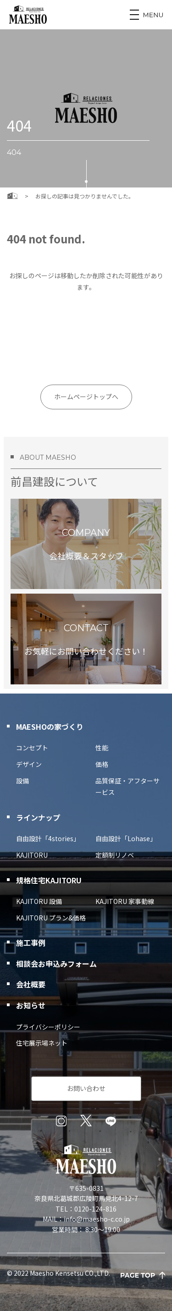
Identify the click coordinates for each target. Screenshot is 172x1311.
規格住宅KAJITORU (49, 880)
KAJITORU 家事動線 (124, 901)
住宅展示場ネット (41, 1042)
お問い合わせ (86, 1088)
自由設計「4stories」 (48, 838)
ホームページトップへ (86, 396)
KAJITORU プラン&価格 (51, 917)
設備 (22, 780)
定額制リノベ (114, 854)
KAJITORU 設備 (39, 901)
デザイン (29, 764)
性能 (101, 747)
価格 (101, 764)
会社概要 (30, 984)
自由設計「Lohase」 (125, 838)
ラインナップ (38, 817)
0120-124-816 (95, 1208)
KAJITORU (32, 854)
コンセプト (32, 747)
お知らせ (30, 1005)
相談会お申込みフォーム (56, 963)
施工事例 (30, 942)
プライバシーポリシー (48, 1026)
